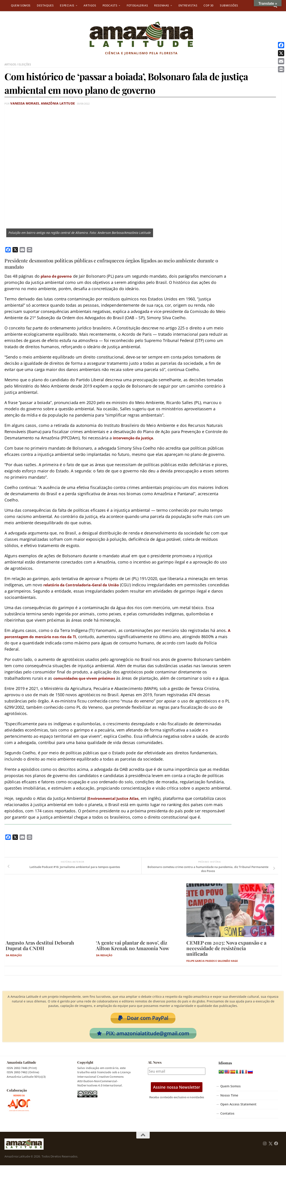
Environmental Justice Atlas (116, 804)
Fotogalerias (137, 5)
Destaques (45, 5)
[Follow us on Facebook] (276, 1152)
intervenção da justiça (135, 437)
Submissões (229, 5)
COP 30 (209, 5)
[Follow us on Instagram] (265, 1152)
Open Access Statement (238, 1113)
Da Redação (14, 961)
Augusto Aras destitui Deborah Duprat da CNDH (40, 951)
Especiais (67, 5)
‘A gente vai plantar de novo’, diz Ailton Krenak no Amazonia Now (132, 951)
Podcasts (110, 5)
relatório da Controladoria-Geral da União (86, 584)
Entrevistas (188, 5)
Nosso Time (229, 1104)
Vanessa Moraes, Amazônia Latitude (35, 103)
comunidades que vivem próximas (88, 678)
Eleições (25, 64)
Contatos (227, 1123)
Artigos (90, 5)
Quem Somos (21, 5)
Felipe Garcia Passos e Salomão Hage (212, 967)
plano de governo (58, 276)
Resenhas (161, 5)
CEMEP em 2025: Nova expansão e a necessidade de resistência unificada (226, 954)
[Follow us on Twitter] (270, 1152)
